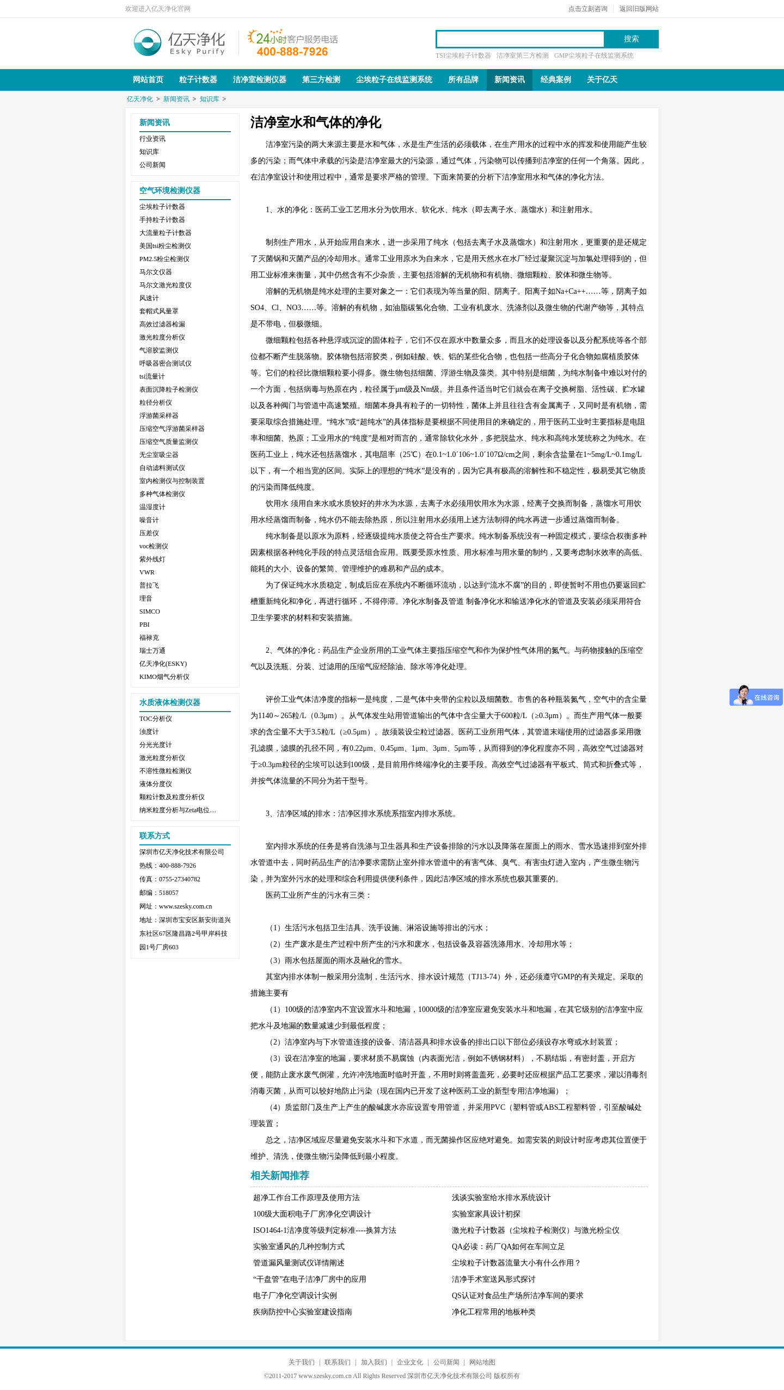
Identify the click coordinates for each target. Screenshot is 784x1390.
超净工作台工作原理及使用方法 (306, 1198)
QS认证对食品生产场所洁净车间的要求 (518, 1296)
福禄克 (149, 637)
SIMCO (149, 611)
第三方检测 (321, 80)
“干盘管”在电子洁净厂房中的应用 (309, 1279)
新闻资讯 (509, 80)
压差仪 (149, 533)
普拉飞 (149, 585)
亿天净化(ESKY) (163, 664)
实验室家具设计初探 (486, 1214)
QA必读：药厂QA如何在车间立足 (508, 1247)
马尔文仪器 (155, 272)
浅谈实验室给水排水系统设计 (501, 1198)
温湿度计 (152, 507)
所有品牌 (463, 80)
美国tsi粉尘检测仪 (165, 246)
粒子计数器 (198, 80)
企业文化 (410, 1362)
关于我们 (302, 1362)
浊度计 (149, 732)
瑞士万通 (152, 650)
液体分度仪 (155, 784)
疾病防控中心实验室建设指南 (302, 1312)
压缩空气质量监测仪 (168, 442)
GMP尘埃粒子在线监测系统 (594, 55)
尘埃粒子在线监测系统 (394, 80)
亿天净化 (179, 41)
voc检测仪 (153, 546)
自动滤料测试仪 (162, 468)
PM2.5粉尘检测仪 (164, 259)
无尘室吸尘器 (159, 455)
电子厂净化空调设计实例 (295, 1296)
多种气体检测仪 (162, 494)
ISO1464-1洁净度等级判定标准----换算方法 (324, 1230)
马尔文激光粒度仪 (165, 285)
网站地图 (482, 1362)
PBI (144, 624)
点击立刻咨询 (588, 9)
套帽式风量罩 (159, 311)
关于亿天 (602, 80)
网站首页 (148, 80)
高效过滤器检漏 (162, 324)
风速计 (149, 298)
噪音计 (149, 520)
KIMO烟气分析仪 (164, 677)
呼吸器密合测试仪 (165, 363)
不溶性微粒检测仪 (165, 771)
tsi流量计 (152, 376)
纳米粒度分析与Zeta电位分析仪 (180, 810)
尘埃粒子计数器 (162, 207)
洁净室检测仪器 (259, 80)
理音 (145, 598)
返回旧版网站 (639, 9)
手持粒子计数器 (162, 220)
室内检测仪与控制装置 (172, 481)
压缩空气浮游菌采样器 (172, 429)
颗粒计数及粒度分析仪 (172, 797)
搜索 (631, 39)
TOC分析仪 (155, 718)
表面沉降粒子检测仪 (168, 389)
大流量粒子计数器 (165, 233)
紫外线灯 (152, 559)
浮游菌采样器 (159, 415)
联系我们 (337, 1362)
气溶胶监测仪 (159, 350)
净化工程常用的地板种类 (494, 1312)
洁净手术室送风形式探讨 (494, 1279)
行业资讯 (152, 139)
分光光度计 (155, 745)
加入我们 (374, 1362)
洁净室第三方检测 (523, 55)
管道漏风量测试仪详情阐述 (299, 1263)
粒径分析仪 (155, 402)
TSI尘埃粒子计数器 (463, 55)
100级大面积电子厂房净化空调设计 (312, 1214)
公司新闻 (152, 165)
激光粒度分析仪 (162, 337)
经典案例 (556, 80)
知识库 (209, 99)
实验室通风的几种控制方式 (299, 1247)
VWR (147, 572)
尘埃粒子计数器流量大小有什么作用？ (516, 1263)
